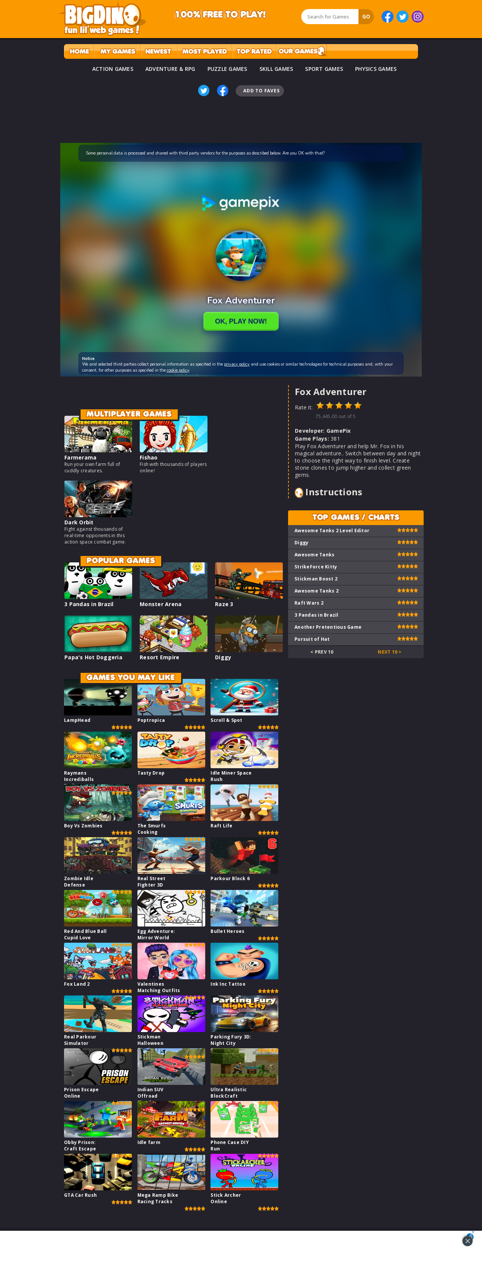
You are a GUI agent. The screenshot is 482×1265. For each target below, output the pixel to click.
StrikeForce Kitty (315, 567)
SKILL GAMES (276, 68)
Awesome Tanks (314, 554)
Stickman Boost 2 (315, 579)
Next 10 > (389, 652)
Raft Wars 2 (308, 603)
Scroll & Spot (226, 720)
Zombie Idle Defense (78, 881)
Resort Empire (159, 657)
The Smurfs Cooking (151, 828)
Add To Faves (261, 90)
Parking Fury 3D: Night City (230, 1040)
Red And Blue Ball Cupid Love (85, 934)
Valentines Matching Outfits (158, 987)
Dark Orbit (79, 522)
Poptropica (151, 720)
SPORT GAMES (324, 68)
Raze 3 (224, 604)
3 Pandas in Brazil (89, 604)
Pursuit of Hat (312, 639)
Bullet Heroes (227, 931)
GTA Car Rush (80, 1195)
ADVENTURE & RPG (170, 68)
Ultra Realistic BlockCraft (228, 1092)
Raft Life (221, 825)
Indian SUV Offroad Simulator (150, 1096)
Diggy (223, 657)
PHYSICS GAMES (376, 68)
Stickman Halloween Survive (150, 1043)
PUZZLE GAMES (227, 68)
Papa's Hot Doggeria (93, 657)
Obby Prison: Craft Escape (80, 1145)
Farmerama (80, 457)
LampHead (77, 720)
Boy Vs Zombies (83, 825)
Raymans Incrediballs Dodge (79, 779)
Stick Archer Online (225, 1198)
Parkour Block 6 (230, 878)
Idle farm (148, 1142)
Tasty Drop (151, 773)
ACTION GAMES (112, 68)
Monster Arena (161, 604)
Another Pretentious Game (328, 627)
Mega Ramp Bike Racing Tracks (157, 1198)
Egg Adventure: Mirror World (156, 934)
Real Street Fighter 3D (151, 881)
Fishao (149, 457)
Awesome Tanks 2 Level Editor (331, 530)
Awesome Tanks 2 (316, 591)
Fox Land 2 (77, 984)
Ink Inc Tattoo (228, 984)
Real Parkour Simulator (80, 1040)
